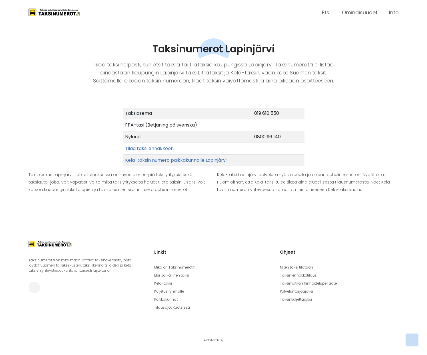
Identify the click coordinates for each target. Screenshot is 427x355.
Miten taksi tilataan (296, 267)
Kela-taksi (163, 283)
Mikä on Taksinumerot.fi (174, 267)
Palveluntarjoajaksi (296, 291)
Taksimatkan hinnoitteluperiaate (308, 283)
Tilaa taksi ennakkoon (149, 148)
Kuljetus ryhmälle (169, 291)
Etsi (326, 12)
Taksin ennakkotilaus (298, 275)
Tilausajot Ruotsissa (172, 307)
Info (394, 12)
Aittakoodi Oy (213, 340)
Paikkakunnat (166, 299)
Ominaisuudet (360, 12)
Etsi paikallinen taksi (171, 275)
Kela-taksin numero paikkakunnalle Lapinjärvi (175, 160)
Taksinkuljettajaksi (296, 299)
